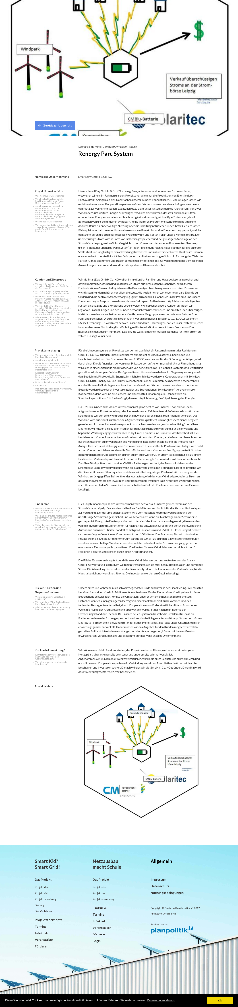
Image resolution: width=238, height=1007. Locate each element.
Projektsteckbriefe (49, 920)
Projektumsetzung (46, 899)
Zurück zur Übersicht (55, 125)
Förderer (41, 946)
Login (97, 941)
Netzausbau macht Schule (107, 864)
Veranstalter (44, 939)
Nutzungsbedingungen (167, 893)
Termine (41, 926)
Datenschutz (160, 886)
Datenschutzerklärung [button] (161, 1000)
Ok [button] (220, 1000)
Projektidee (42, 887)
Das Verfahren (43, 911)
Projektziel (41, 893)
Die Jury (39, 905)
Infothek (41, 933)
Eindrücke (100, 908)
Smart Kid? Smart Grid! (47, 864)
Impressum (158, 879)
